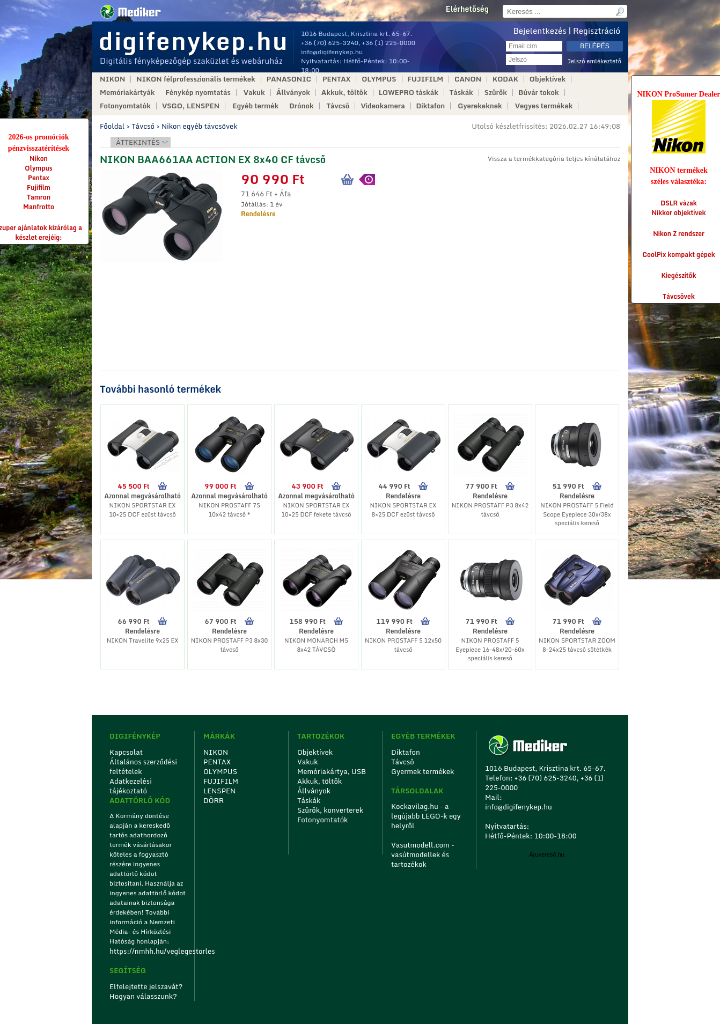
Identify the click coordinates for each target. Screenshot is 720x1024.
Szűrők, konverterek (330, 810)
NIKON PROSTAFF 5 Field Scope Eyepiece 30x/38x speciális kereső (576, 514)
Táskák (461, 92)
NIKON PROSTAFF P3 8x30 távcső (229, 645)
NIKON (112, 79)
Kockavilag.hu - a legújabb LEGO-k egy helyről (426, 815)
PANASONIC (289, 79)
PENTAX (336, 79)
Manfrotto (38, 207)
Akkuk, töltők (344, 92)
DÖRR (213, 800)
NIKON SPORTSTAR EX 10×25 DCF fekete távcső (316, 509)
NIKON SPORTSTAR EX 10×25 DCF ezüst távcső (142, 509)
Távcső (338, 105)
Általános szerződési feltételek (143, 766)
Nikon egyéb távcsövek (199, 126)
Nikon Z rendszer (678, 234)
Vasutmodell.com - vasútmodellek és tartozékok (422, 854)
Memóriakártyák (127, 92)
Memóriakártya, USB (331, 771)
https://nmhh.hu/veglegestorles (148, 951)
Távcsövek (679, 296)
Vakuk (254, 92)
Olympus (38, 168)
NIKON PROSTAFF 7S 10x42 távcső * (229, 509)
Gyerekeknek (480, 105)
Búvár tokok (538, 92)
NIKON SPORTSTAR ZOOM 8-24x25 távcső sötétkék (577, 645)
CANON (467, 79)
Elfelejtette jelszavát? (146, 986)
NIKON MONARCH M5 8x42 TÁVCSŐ (316, 645)
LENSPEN (219, 790)
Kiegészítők (679, 275)
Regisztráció (596, 30)
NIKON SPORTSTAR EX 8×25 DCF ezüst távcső (403, 509)
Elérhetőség (467, 9)
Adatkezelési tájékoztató (130, 785)
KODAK (505, 79)
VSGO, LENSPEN (190, 105)
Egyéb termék (255, 105)
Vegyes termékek (544, 105)
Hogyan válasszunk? (143, 996)
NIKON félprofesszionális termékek (195, 79)
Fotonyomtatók (125, 105)
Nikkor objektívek (678, 213)
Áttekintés (138, 142)
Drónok (301, 105)
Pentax (38, 178)
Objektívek (547, 79)
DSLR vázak (678, 203)
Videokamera (383, 105)
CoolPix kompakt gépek (678, 254)
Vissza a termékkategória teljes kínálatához (554, 158)
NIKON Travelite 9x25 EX (143, 640)
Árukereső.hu (546, 854)
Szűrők (495, 92)
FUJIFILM (426, 79)
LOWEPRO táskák (408, 92)
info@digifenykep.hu (332, 52)
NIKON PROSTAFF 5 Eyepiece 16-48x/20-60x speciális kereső (489, 649)
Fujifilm (38, 187)
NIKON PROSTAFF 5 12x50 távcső (403, 645)
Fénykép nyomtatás (197, 92)
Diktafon (430, 105)
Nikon (39, 158)
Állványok (293, 92)
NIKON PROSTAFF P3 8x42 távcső (490, 509)
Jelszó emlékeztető (594, 61)
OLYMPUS (379, 79)
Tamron (38, 197)
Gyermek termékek (422, 771)
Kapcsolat (126, 752)
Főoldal (112, 126)
